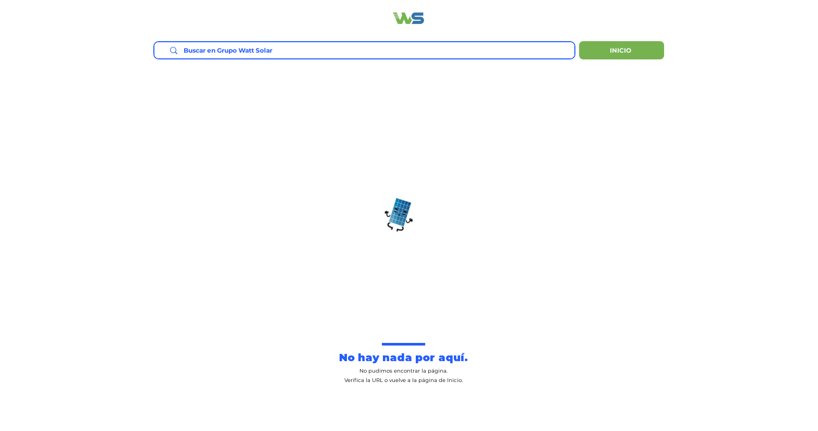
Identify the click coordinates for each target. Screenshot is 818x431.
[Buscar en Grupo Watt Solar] (368, 50)
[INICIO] (621, 50)
